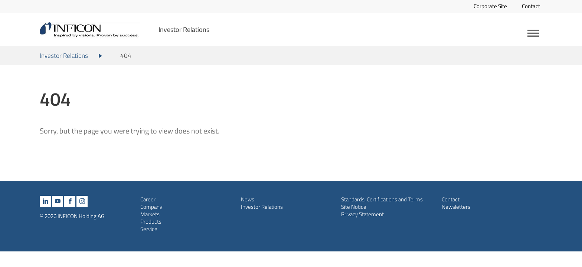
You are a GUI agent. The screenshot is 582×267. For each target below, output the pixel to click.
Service (148, 229)
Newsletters (456, 206)
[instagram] (82, 201)
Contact (531, 6)
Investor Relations (183, 29)
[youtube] (57, 201)
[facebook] (69, 201)
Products (150, 221)
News (247, 199)
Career (148, 199)
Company (151, 206)
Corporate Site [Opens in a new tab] (490, 6)
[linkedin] (45, 201)
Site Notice (353, 206)
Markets (150, 214)
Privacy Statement (362, 214)
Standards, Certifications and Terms (382, 199)
